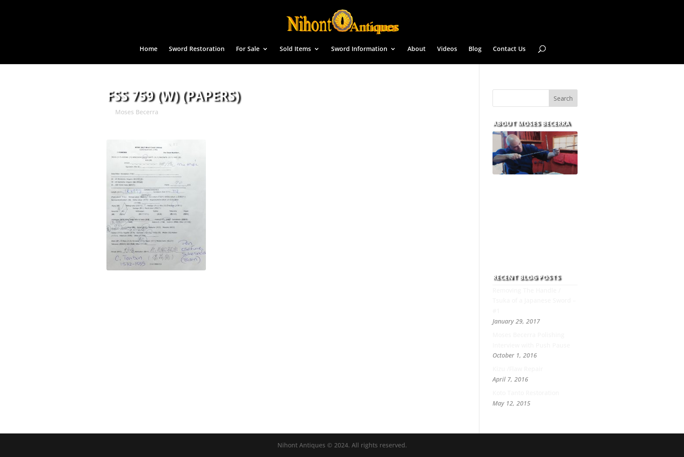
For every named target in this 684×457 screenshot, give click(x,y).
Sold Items (295, 49)
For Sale (248, 49)
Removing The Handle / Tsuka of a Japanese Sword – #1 (534, 300)
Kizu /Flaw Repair (517, 369)
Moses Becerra (136, 112)
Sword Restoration (197, 49)
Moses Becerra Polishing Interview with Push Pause (531, 340)
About (416, 49)
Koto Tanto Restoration (525, 393)
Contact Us (509, 49)
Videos (447, 49)
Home (148, 49)
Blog (475, 49)
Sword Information (359, 49)
